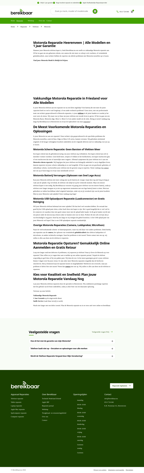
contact (106, 168)
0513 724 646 (109, 402)
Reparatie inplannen (121, 385)
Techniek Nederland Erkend (51, 398)
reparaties (86, 122)
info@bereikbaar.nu (111, 398)
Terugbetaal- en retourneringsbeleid (54, 413)
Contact (49, 21)
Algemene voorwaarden (116, 470)
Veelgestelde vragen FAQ (102, 332)
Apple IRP (45, 402)
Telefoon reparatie (17, 398)
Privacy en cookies (100, 470)
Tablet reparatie (16, 402)
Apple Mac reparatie (18, 409)
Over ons (42, 21)
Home (13, 21)
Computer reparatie (17, 416)
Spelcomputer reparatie (19, 413)
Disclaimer (129, 470)
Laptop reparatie (16, 406)
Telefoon (36, 27)
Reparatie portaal (48, 406)
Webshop (31, 21)
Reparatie (19, 21)
